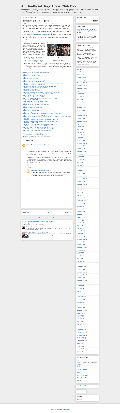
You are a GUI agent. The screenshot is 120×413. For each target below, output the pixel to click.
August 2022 (80, 187)
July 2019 (79, 285)
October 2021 (80, 211)
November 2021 (81, 209)
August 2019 (80, 283)
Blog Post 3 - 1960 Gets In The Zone (31, 75)
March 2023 (80, 167)
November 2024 (81, 115)
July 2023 (79, 156)
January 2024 (80, 140)
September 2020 (81, 247)
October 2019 (80, 277)
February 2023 (81, 170)
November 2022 (81, 178)
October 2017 (80, 338)
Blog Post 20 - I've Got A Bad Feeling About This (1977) (35, 104)
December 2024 (81, 113)
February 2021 (81, 233)
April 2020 (79, 261)
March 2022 (80, 198)
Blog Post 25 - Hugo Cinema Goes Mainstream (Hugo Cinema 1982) (39, 112)
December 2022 (81, 176)
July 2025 (79, 93)
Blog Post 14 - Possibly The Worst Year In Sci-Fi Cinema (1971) (37, 93)
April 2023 (79, 165)
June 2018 (79, 318)
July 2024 (79, 126)
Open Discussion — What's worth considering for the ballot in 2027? (87, 30)
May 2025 (79, 99)
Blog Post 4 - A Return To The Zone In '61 (32, 77)
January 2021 (80, 236)
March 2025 (80, 104)
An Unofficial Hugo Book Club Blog (49, 6)
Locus (63, 60)
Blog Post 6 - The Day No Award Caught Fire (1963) (35, 80)
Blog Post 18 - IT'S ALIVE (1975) (30, 99)
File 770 (79, 367)
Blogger (68, 409)
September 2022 (81, 184)
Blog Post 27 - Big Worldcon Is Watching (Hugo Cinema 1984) (37, 115)
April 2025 (79, 102)
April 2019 (79, 291)
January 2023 (80, 173)
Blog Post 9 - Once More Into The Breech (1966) (34, 84)
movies (49, 136)
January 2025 (80, 110)
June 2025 (79, 96)
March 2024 (80, 135)
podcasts (53, 33)
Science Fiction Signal (82, 375)
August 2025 (80, 91)
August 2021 (80, 217)
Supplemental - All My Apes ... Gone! (31, 90)
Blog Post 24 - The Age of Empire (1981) (32, 110)
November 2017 (81, 335)
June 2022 (79, 189)
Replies (30, 167)
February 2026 (81, 77)
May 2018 (79, 321)
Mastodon (79, 399)
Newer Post (25, 212)
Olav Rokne (34, 170)
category (49, 34)
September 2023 (81, 151)
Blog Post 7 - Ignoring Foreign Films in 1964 (33, 81)
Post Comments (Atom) (50, 217)
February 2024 (81, 137)
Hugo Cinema (43, 136)
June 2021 (79, 222)
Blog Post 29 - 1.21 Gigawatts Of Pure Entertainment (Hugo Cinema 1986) (40, 121)
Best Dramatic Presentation (33, 136)
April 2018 (79, 324)
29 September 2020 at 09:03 (43, 144)
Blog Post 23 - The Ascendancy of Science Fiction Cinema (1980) (38, 109)
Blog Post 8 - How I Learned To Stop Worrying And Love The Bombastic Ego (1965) (42, 83)
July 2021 (79, 220)
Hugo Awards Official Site (83, 360)
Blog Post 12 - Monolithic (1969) (30, 89)
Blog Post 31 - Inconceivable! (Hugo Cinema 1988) (34, 125)
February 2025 (81, 107)
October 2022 (80, 181)
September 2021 (81, 214)
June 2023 (79, 159)
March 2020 (80, 263)
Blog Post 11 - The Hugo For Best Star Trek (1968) (34, 87)
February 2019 (81, 296)
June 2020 (79, 255)
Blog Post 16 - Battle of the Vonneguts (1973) (33, 96)
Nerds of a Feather (82, 369)
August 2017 (80, 343)
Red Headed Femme (82, 372)
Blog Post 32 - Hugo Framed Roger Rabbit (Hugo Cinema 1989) (37, 127)
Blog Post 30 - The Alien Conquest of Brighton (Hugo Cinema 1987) (38, 124)
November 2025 (81, 85)
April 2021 (79, 228)
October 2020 (80, 244)
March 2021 (80, 231)
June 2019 (79, 288)
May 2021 (79, 225)
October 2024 (80, 118)
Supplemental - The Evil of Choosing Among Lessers (35, 101)
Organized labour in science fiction (34, 226)
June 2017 (79, 349)
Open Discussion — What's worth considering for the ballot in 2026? (38, 221)
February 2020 (81, 266)
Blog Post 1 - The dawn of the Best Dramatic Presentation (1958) (38, 72)
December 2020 (81, 239)
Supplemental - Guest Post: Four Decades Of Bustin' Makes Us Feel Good (40, 119)
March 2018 (80, 327)
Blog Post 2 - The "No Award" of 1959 (31, 74)
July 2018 (79, 316)
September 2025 (81, 88)
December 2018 (81, 302)
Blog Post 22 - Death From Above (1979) (32, 107)
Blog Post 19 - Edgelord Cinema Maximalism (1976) (35, 103)
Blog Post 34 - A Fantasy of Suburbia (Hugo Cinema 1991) (36, 130)
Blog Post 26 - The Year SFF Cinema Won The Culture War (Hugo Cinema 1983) (42, 113)
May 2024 (79, 129)
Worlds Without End (82, 378)
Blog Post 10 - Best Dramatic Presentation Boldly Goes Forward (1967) (39, 86)
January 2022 (80, 203)
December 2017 (81, 332)
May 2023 (79, 162)
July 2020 (79, 253)
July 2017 (79, 346)
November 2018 (81, 305)
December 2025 (81, 82)
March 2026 (80, 74)
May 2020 (79, 258)
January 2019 (80, 299)
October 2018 (80, 307)
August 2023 (80, 154)
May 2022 (79, 192)
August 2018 (80, 313)
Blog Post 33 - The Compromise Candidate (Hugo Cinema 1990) (38, 128)
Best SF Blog (80, 380)
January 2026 (80, 80)
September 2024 (81, 121)
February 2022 (81, 200)
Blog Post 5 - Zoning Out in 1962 (30, 78)
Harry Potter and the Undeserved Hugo (38, 232)
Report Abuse (81, 385)
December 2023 (81, 143)
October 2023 (80, 148)
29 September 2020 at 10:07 (44, 170)
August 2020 (80, 250)
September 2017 (81, 340)
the (46, 34)
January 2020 (80, 269)
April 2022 (79, 195)
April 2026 (79, 72)
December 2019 (81, 272)
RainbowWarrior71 (31, 144)
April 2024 (79, 132)
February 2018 (81, 329)
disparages (42, 34)
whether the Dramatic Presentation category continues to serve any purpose (33, 59)
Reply (27, 164)
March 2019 (80, 294)
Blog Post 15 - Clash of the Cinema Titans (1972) (34, 95)
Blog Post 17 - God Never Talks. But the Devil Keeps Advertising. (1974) (39, 98)
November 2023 (81, 146)
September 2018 (81, 310)
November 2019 (81, 275)
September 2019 (81, 280)
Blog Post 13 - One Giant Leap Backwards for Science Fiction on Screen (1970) (41, 92)
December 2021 (81, 206)
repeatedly (36, 34)
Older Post (68, 212)
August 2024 (80, 124)
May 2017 (79, 351)
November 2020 (81, 242)
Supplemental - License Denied (30, 122)
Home (47, 212)
